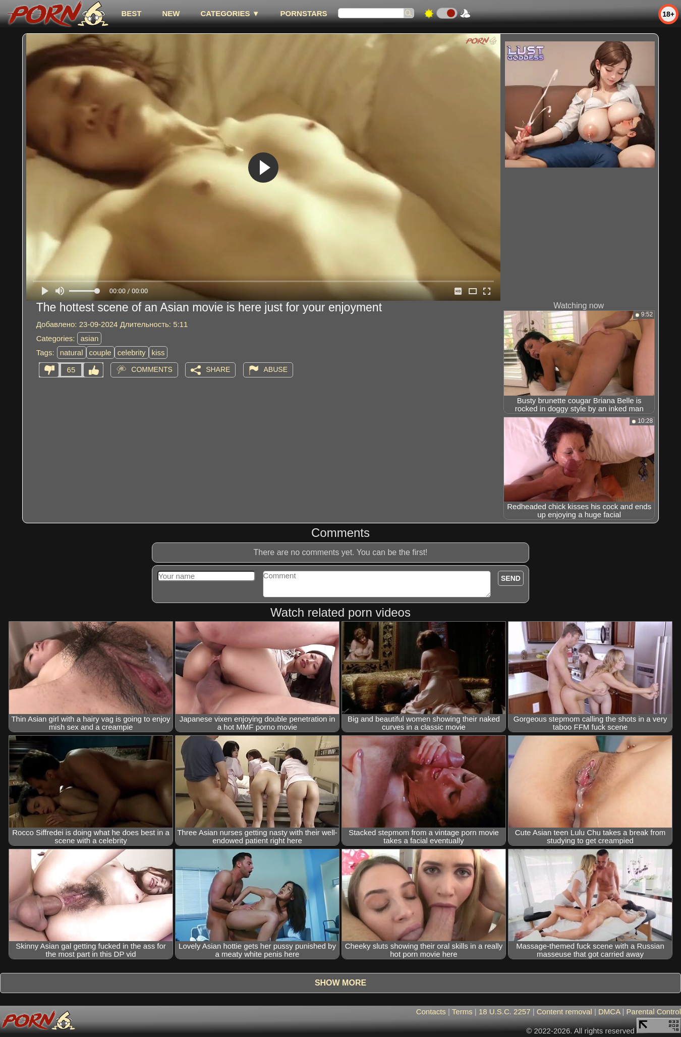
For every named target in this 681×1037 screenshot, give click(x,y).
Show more (340, 982)
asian (89, 338)
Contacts (431, 1011)
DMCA (609, 1011)
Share (218, 369)
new (171, 13)
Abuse (276, 369)
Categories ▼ (229, 13)
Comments (152, 369)
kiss (158, 352)
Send (511, 578)
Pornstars (303, 13)
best (131, 13)
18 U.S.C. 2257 (505, 1011)
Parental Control (654, 1011)
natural (71, 352)
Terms (462, 1011)
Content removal (564, 1011)
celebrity (132, 352)
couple (100, 352)
